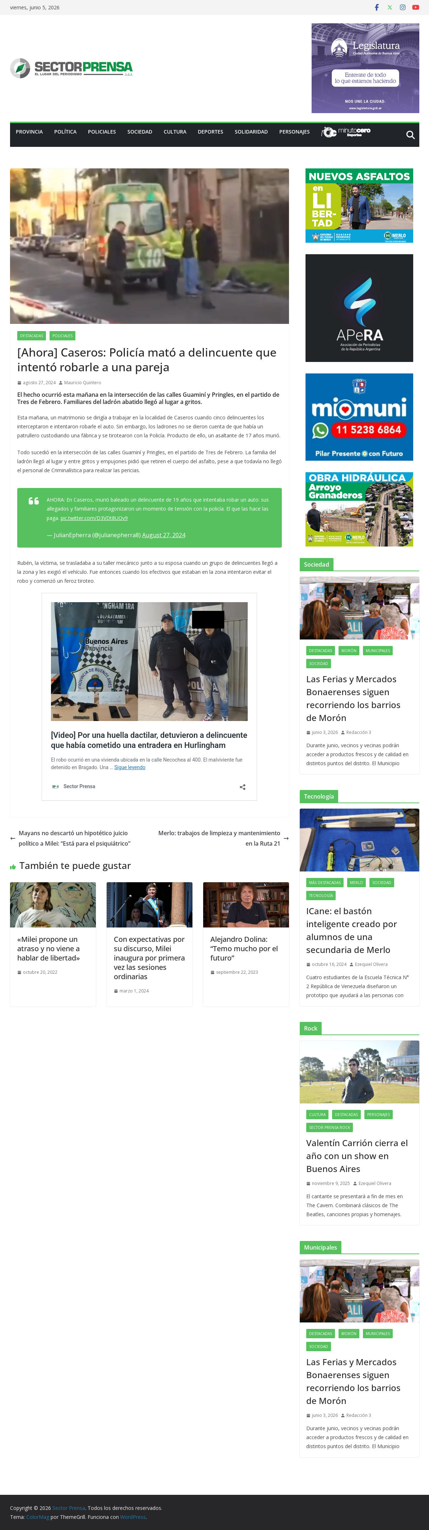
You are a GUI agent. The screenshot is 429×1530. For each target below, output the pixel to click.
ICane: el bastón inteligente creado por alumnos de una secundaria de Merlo (351, 930)
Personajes (294, 131)
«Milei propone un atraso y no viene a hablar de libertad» (48, 948)
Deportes (210, 131)
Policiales (102, 131)
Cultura (175, 131)
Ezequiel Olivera (371, 964)
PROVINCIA (29, 131)
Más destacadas (325, 882)
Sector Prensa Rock (329, 1127)
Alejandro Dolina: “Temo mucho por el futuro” (244, 948)
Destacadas (31, 335)
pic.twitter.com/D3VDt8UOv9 (94, 518)
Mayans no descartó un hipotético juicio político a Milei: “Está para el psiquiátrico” (70, 838)
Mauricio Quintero (82, 383)
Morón (348, 650)
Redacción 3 (358, 732)
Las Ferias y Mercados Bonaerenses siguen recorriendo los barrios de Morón (353, 698)
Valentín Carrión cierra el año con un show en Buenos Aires (357, 1156)
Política (65, 131)
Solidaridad (251, 131)
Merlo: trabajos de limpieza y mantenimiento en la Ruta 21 (223, 838)
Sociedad (139, 131)
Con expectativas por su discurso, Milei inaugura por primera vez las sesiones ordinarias (149, 957)
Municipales (378, 650)
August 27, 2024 (163, 535)
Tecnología (321, 895)
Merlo (356, 882)
